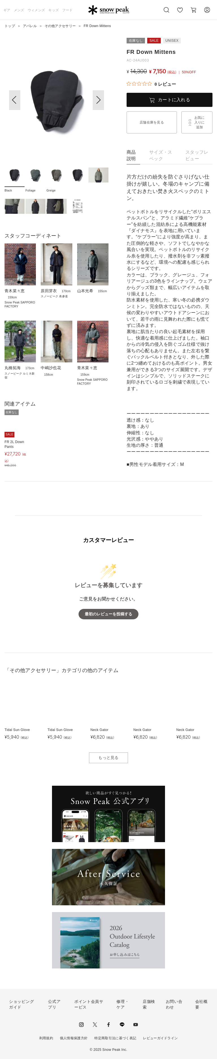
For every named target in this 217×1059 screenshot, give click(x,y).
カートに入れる (174, 99)
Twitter (94, 1024)
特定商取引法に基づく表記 (115, 1038)
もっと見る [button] (108, 757)
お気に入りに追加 (199, 122)
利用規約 (46, 1038)
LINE (122, 1024)
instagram (81, 1024)
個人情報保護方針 (74, 1038)
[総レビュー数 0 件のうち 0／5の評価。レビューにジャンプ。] (151, 84)
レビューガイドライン (160, 1038)
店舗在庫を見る (152, 122)
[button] (98, 100)
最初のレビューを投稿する (108, 614)
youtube (135, 1024)
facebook (108, 1024)
